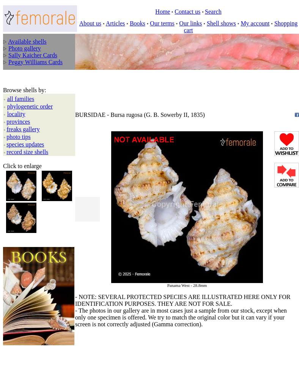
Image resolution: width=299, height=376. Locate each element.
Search (213, 11)
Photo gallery (24, 48)
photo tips (18, 137)
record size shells (27, 152)
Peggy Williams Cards (35, 62)
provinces (18, 121)
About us (90, 23)
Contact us (187, 11)
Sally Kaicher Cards (32, 55)
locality (16, 114)
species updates (25, 144)
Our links (190, 23)
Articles (115, 23)
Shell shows (221, 23)
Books (137, 23)
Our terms (162, 23)
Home (162, 11)
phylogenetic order (30, 106)
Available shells (27, 41)
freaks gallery (23, 129)
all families (21, 99)
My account (255, 23)
